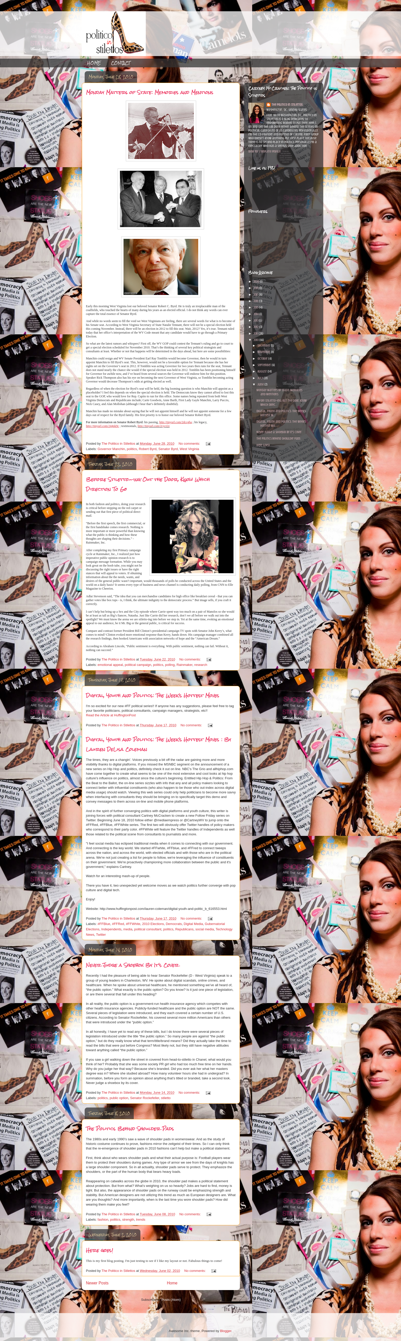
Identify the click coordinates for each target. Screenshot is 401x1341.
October (263, 358)
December (264, 345)
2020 (256, 281)
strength (128, 1219)
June (261, 384)
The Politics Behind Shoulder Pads (130, 1128)
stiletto (166, 1098)
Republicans (184, 929)
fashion (103, 1219)
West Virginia (189, 449)
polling (170, 665)
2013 (256, 320)
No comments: (190, 443)
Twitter (101, 934)
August (263, 371)
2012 (256, 327)
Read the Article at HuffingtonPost (111, 715)
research (200, 665)
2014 (256, 314)
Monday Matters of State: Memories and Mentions (149, 92)
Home (172, 1283)
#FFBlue (104, 924)
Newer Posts (97, 1283)
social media (204, 929)
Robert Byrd (148, 449)
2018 (256, 288)
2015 (256, 307)
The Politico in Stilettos (287, 105)
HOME (94, 63)
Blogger (225, 1331)
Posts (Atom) (171, 1300)
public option (119, 1098)
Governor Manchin (111, 449)
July (261, 378)
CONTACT (120, 63)
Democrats (174, 924)
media (127, 929)
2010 (256, 340)
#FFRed (118, 924)
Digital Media (193, 924)
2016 (256, 301)
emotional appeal (110, 665)
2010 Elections (153, 924)
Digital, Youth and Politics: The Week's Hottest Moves (152, 695)
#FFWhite (133, 924)
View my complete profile (264, 151)
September (265, 365)
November (264, 352)
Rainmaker (184, 665)
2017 (256, 294)
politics (132, 449)
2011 (256, 333)
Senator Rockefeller (144, 1098)
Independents (111, 929)
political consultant (147, 929)
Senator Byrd (168, 449)
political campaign (138, 665)
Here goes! (99, 1250)
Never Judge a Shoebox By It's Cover (132, 965)
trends (140, 1219)
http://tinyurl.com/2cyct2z (154, 426)
